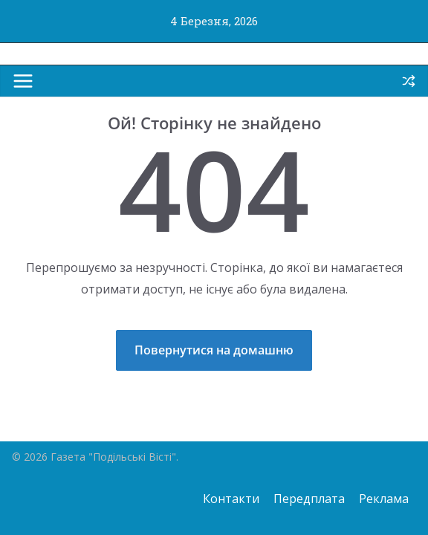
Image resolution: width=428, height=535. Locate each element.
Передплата (309, 498)
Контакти (231, 498)
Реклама (384, 498)
